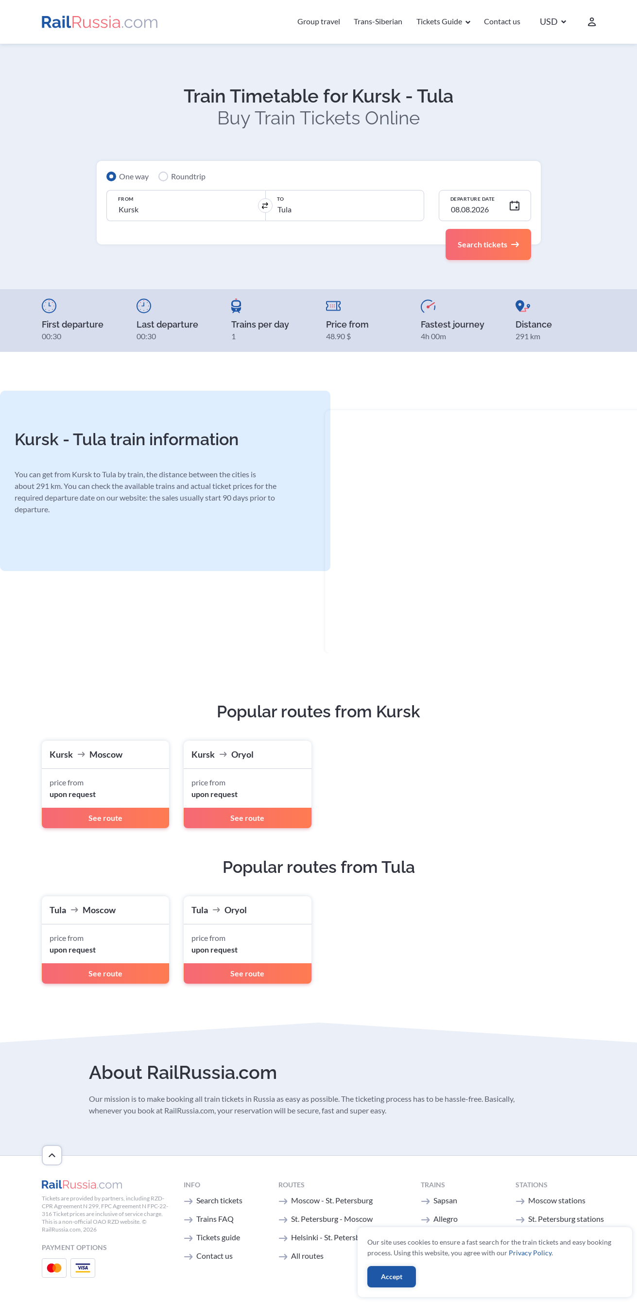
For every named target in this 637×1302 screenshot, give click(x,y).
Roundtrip (188, 176)
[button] (553, 22)
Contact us (502, 21)
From (126, 199)
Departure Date (472, 199)
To (280, 199)
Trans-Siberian (378, 21)
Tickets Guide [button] (440, 21)
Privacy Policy (530, 1253)
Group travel (318, 21)
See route (105, 817)
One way (134, 176)
